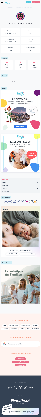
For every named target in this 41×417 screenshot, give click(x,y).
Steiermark (14, 328)
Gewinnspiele (20, 358)
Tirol (28, 328)
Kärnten (22, 328)
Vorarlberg (5, 328)
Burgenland (35, 328)
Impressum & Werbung (20, 415)
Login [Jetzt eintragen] (28, 2)
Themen (20, 188)
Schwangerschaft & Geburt (27, 253)
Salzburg (35, 325)
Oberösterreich (25, 325)
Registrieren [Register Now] (35, 2)
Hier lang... (30, 413)
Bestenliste (5, 185)
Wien (4, 325)
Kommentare (20, 191)
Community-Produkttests (20, 362)
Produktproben (20, 365)
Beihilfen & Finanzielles (12, 253)
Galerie (20, 183)
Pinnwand (5, 179)
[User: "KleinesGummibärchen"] (20, 19)
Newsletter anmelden (15, 344)
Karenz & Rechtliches (25, 250)
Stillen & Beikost (14, 250)
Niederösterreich (13, 325)
